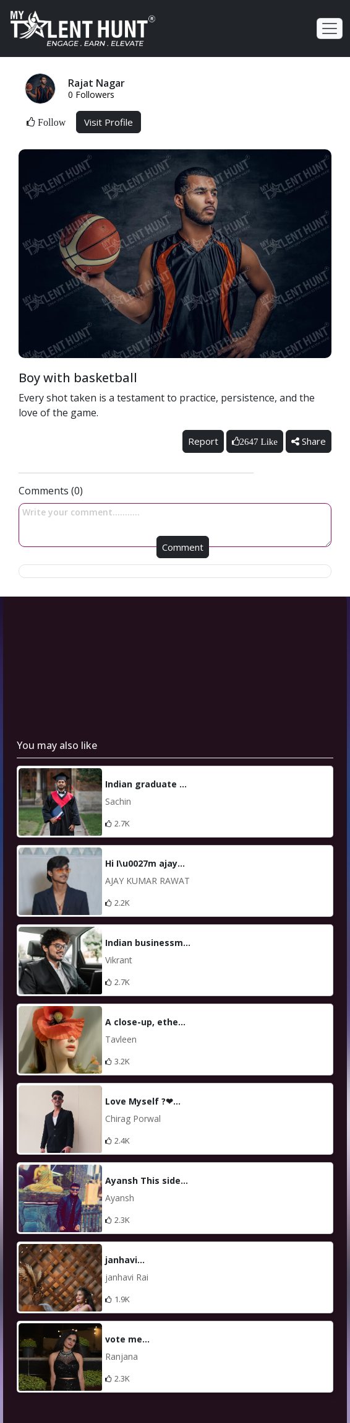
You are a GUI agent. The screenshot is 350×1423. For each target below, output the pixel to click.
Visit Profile (108, 122)
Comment (182, 547)
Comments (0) (51, 490)
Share (308, 441)
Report (203, 441)
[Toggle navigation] (330, 28)
